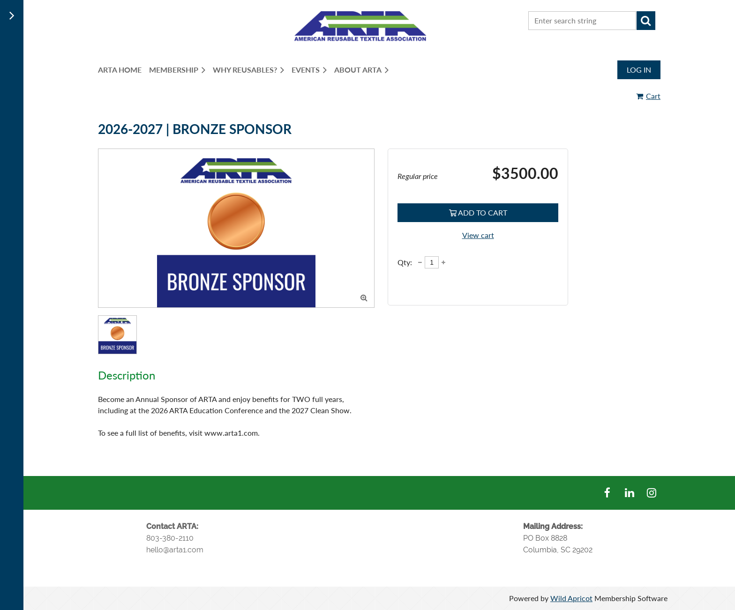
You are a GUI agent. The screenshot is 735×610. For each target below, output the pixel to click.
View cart (478, 235)
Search (646, 20)
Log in (639, 69)
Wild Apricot (571, 598)
